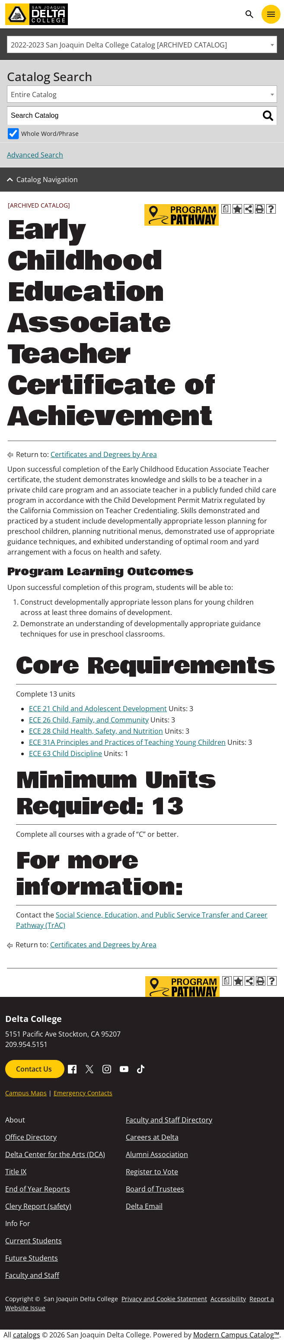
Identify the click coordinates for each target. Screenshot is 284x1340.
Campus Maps (26, 1093)
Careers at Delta (152, 1137)
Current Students (33, 1240)
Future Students (31, 1258)
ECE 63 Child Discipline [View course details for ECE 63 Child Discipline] (65, 753)
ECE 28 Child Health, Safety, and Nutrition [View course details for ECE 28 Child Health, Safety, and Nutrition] (96, 731)
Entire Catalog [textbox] (34, 94)
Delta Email (144, 1206)
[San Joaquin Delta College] (123, 14)
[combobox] (142, 44)
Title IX (15, 1171)
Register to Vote (152, 1171)
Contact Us (35, 1069)
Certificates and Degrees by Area (104, 454)
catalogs (26, 1335)
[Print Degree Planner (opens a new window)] (226, 209)
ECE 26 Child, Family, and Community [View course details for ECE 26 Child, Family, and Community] (89, 720)
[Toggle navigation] (271, 14)
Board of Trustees (155, 1189)
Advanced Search (35, 155)
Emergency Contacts (83, 1093)
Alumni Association (157, 1154)
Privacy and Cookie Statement (164, 1299)
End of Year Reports (37, 1189)
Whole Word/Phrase (50, 133)
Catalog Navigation (47, 179)
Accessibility (228, 1299)
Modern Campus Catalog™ (236, 1335)
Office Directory (31, 1137)
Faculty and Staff (32, 1275)
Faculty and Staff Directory (169, 1120)
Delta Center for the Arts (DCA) (55, 1154)
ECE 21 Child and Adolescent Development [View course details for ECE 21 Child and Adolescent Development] (98, 708)
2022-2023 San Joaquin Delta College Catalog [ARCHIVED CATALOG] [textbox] (119, 45)
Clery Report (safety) (38, 1206)
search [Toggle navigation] (249, 14)
